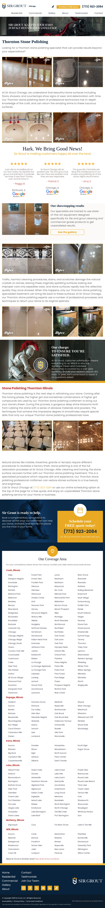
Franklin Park (37, 582)
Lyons (57, 575)
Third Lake (82, 785)
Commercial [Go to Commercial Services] (35, 13)
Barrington (13, 586)
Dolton (11, 673)
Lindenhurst (60, 789)
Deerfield (12, 792)
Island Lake (36, 800)
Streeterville (83, 632)
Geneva (35, 757)
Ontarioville (60, 724)
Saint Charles (61, 760)
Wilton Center (84, 853)
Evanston (12, 685)
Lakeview (35, 673)
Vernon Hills (83, 792)
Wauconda (83, 804)
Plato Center (60, 757)
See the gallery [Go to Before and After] (67, 232)
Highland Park (37, 785)
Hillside (34, 620)
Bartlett (11, 590)
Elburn (34, 749)
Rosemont (82, 594)
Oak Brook (59, 713)
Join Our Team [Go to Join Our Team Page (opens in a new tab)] (30, 881)
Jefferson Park (38, 647)
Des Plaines (13, 670)
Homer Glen (36, 845)
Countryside (13, 654)
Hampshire (59, 745)
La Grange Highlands (41, 666)
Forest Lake (13, 796)
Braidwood (13, 845)
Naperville (59, 705)
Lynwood (35, 692)
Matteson (59, 582)
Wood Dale (83, 724)
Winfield (81, 721)
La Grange (36, 662)
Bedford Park (14, 594)
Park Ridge (59, 677)
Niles (57, 613)
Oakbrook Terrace (63, 721)
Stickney (81, 620)
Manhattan (60, 834)
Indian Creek (37, 792)
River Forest (60, 692)
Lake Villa (59, 773)
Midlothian (59, 601)
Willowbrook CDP (85, 717)
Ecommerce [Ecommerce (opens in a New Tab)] (86, 901)
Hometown (36, 632)
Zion (79, 815)
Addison (12, 702)
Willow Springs (84, 670)
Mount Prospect (62, 609)
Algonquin (12, 824)
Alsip (10, 575)
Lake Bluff (35, 815)
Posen (57, 681)
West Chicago (84, 705)
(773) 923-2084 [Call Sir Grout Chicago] (92, 6)
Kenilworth (36, 654)
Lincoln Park (36, 685)
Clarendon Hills (15, 732)
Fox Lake (12, 804)
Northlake (59, 632)
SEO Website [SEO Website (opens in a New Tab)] (77, 901)
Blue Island (13, 609)
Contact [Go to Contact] (98, 13)
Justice (34, 651)
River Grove (83, 575)
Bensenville (13, 717)
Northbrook (60, 624)
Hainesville (36, 777)
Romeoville (83, 837)
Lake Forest (60, 770)
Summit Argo (84, 635)
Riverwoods (83, 773)
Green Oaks (36, 770)
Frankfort (35, 841)
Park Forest (60, 673)
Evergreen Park (15, 689)
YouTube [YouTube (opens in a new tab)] (43, 888)
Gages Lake (13, 808)
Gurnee (34, 773)
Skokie (80, 609)
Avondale (12, 582)
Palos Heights (61, 662)
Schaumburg (84, 601)
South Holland (84, 613)
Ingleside (35, 796)
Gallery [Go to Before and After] (51, 13)
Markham (59, 578)
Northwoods (60, 709)
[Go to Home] (20, 6)
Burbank (12, 624)
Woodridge (83, 728)
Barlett (11, 709)
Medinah (58, 702)
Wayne (81, 702)
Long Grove (60, 792)
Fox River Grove (61, 824)
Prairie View (83, 770)
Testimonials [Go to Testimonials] (81, 13)
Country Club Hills (16, 651)
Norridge (59, 616)
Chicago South (15, 643)
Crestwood (13, 658)
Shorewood (83, 841)
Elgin (33, 753)
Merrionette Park (62, 597)
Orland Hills (60, 651)
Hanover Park (37, 605)
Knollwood (36, 808)
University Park (84, 845)
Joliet (33, 849)
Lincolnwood (37, 689)
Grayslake (12, 811)
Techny (81, 639)
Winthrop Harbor (85, 811)
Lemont (34, 681)
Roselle (58, 728)
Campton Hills (14, 757)
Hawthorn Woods (39, 781)
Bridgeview (13, 613)
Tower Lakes (83, 789)
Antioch (11, 773)
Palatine (58, 658)
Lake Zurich (60, 777)
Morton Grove (61, 605)
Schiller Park (83, 605)
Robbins (81, 586)
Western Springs (85, 658)
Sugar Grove (83, 749)
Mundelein (59, 800)
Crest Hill (12, 853)
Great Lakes (13, 815)
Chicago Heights (15, 635)
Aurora (11, 705)
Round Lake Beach (86, 781)
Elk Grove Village (15, 677)
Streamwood (84, 628)
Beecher (12, 837)
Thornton (82, 643)
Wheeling (82, 662)
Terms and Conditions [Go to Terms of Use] (34, 901)
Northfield (59, 628)
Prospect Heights (62, 685)
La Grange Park (38, 670)
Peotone (58, 853)
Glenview (35, 590)
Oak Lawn (59, 639)
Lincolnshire (60, 785)
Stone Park (83, 624)
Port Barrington (62, 815)
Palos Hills (59, 666)
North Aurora (60, 753)
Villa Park (59, 732)
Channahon (13, 849)
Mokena (58, 837)
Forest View (36, 578)
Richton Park (60, 689)
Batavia (11, 713)
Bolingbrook (13, 841)
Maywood (59, 586)
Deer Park (12, 666)
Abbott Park (13, 770)
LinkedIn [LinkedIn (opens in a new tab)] (49, 888)
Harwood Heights (39, 613)
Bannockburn (14, 777)
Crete (10, 662)
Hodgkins (35, 624)
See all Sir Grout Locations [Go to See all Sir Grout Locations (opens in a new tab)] (47, 859)
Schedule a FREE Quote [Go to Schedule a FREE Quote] (68, 7)
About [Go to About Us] (65, 13)
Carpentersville (15, 760)
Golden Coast (37, 597)
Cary (33, 824)
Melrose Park (60, 594)
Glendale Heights (39, 717)
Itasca (34, 724)
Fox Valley (35, 709)
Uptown (81, 651)
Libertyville (59, 781)
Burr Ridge (13, 724)
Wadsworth (83, 800)
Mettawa (59, 796)
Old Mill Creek (61, 811)
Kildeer (34, 658)
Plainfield (82, 834)
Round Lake (83, 777)
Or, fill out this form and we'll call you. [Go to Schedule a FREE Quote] (80, 536)
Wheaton (82, 713)
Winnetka (82, 677)
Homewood (36, 635)
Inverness (35, 643)
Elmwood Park (14, 681)
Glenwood (36, 594)
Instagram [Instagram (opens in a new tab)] (23, 888)
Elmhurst (35, 705)
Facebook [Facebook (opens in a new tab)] (30, 888)
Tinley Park (82, 647)
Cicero (11, 647)
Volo (80, 796)
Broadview (13, 616)
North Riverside (61, 620)
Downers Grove (38, 702)
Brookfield (12, 620)
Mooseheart (60, 749)
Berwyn (11, 605)
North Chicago (61, 808)
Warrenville (60, 736)
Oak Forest (59, 635)
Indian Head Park (39, 639)
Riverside (82, 582)
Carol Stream (14, 728)
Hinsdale (35, 721)
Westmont (82, 709)
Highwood (36, 789)
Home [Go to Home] (6, 872)
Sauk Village (83, 597)
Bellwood (12, 597)
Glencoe (35, 586)
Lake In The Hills (85, 824)
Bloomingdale (14, 721)
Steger (81, 616)
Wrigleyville (83, 685)
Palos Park (59, 670)
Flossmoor (13, 692)
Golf (33, 601)
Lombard (35, 736)
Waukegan (83, 808)
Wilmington (83, 849)
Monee (58, 841)
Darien (11, 736)
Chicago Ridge (15, 639)
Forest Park (36, 575)
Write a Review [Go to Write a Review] (53, 6)
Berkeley (12, 601)
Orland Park (60, 654)
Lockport (35, 853)
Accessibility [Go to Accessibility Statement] (7, 901)
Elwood (34, 837)
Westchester (83, 654)
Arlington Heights (16, 578)
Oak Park (59, 643)
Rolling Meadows (85, 590)
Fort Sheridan (14, 800)
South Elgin (83, 745)
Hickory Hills (36, 616)
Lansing (34, 677)
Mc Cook (59, 590)
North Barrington (62, 804)
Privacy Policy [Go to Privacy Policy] (19, 901)
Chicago (12, 632)
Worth (80, 681)
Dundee (35, 745)
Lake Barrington (38, 811)
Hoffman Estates (39, 628)
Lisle (33, 732)
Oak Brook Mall (61, 717)
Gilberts (34, 760)
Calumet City (14, 628)
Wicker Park (83, 666)
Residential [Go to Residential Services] (16, 13)
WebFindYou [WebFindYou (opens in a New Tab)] (98, 901)
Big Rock (12, 753)
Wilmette (82, 673)
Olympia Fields (61, 647)
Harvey (34, 609)
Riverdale (82, 578)
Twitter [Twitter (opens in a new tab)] (36, 888)
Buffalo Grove (14, 785)
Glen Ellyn (35, 713)
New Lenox (59, 849)
